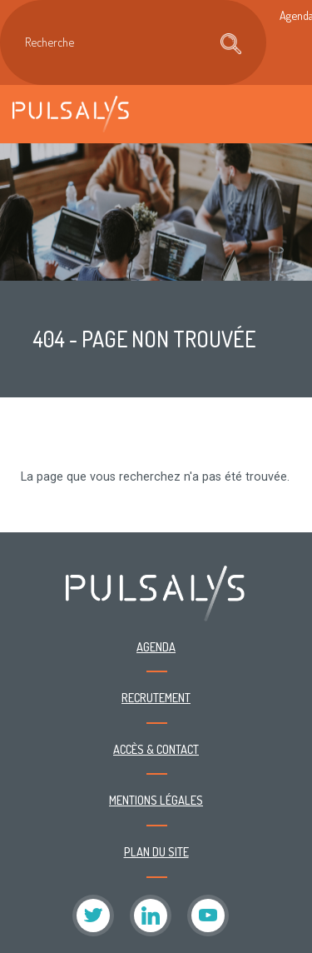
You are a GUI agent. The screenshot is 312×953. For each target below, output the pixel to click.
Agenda (156, 646)
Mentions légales (156, 799)
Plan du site (156, 851)
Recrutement (156, 697)
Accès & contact (156, 748)
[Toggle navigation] (282, 114)
